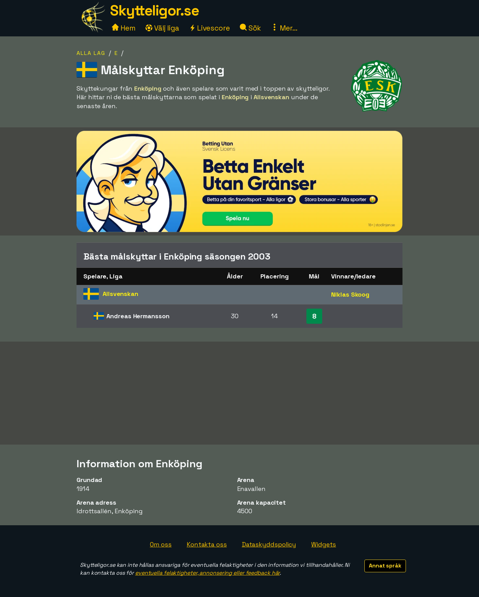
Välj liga (162, 28)
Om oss (161, 544)
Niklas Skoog (350, 294)
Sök (250, 28)
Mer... (284, 28)
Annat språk (385, 565)
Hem (124, 28)
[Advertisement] (239, 393)
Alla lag (91, 53)
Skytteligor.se (154, 10)
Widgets (323, 544)
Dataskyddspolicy (269, 544)
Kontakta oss (207, 544)
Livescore (209, 28)
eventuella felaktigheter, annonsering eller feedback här (207, 572)
